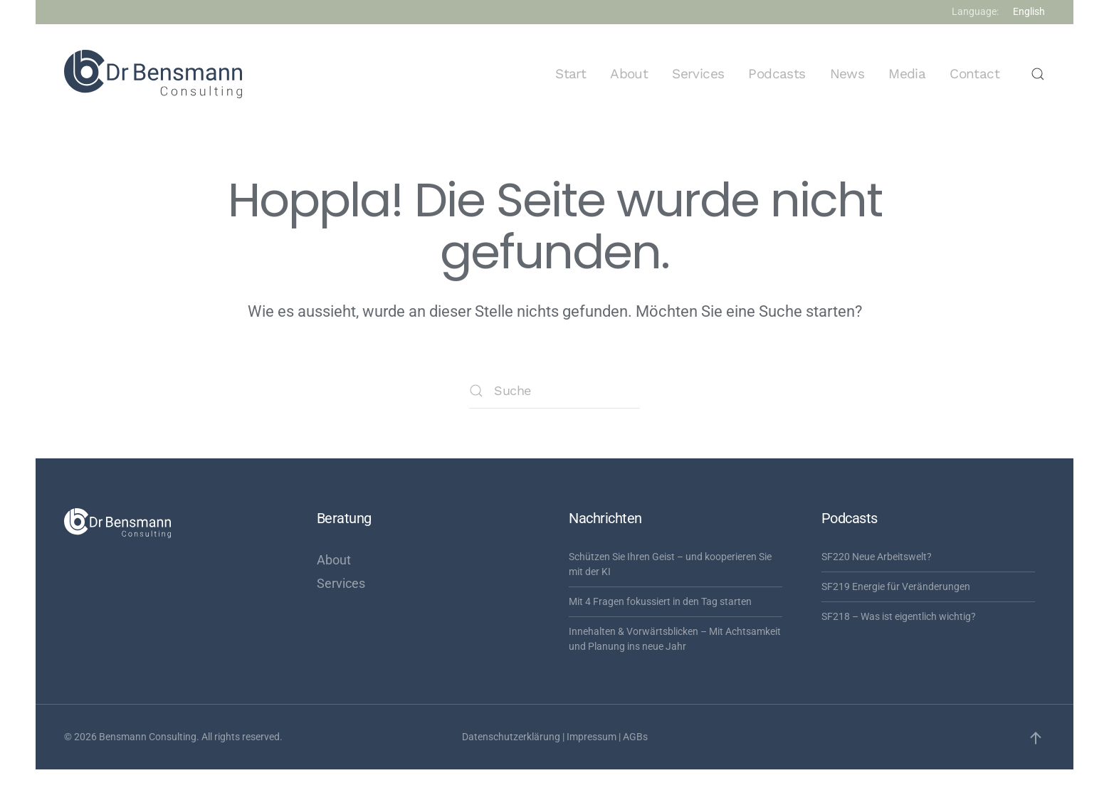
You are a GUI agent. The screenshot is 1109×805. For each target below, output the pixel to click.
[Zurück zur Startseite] (153, 74)
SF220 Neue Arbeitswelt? (876, 556)
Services (698, 73)
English (1029, 11)
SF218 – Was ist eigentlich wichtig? (898, 616)
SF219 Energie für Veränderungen (895, 586)
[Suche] (554, 391)
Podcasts (776, 73)
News (847, 73)
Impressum (591, 736)
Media (906, 73)
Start (570, 73)
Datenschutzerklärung (511, 736)
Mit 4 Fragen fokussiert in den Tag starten (660, 601)
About (629, 73)
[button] (1038, 74)
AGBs (635, 736)
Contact (974, 73)
